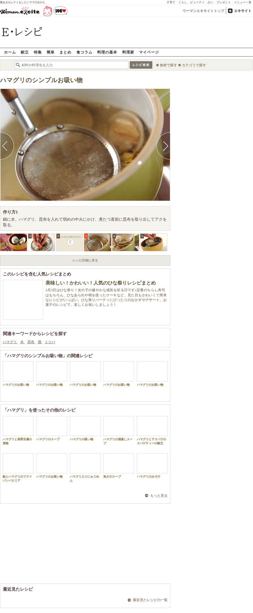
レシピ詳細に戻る (85, 260)
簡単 (51, 52)
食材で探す (168, 65)
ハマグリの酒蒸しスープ (118, 430)
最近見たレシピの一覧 (150, 600)
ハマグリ (10, 342)
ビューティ (197, 2)
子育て (171, 2)
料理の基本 (107, 52)
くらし (182, 2)
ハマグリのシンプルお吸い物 (41, 80)
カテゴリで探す (194, 65)
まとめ (65, 52)
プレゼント (224, 2)
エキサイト (242, 11)
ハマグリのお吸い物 (18, 373)
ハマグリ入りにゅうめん (85, 467)
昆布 (31, 342)
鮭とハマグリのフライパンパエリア (18, 467)
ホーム (10, 52)
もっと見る (159, 495)
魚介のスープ (118, 465)
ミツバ (50, 342)
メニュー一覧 (243, 2)
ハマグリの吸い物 (85, 428)
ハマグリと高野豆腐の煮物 (18, 430)
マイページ (149, 52)
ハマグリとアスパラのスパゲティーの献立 (152, 430)
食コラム (84, 52)
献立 (25, 52)
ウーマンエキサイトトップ (203, 11)
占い (211, 2)
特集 (38, 52)
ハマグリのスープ (51, 428)
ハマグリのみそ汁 (152, 465)
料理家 (128, 52)
